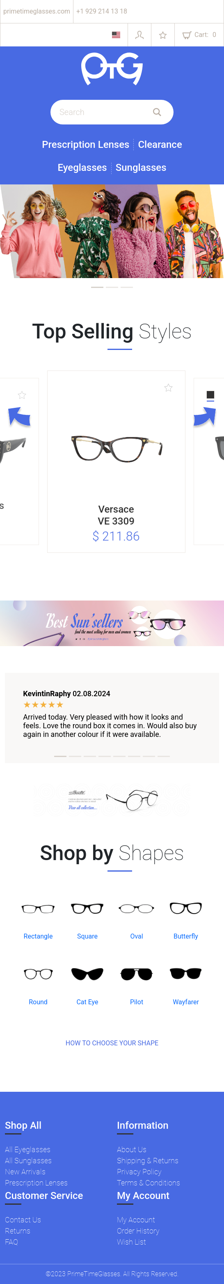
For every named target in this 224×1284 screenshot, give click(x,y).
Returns (17, 1230)
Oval (136, 936)
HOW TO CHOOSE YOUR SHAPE (112, 1043)
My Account (136, 1219)
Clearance (160, 144)
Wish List (131, 1242)
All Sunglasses (28, 1160)
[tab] (97, 287)
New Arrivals (25, 1171)
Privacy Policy (139, 1171)
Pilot (136, 1002)
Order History (138, 1230)
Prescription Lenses (85, 144)
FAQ (11, 1242)
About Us (131, 1149)
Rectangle (38, 936)
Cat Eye (87, 1002)
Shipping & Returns (147, 1160)
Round (38, 1002)
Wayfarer (186, 1002)
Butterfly (186, 936)
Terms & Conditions (148, 1182)
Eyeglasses (82, 168)
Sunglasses (141, 168)
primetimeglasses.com (36, 11)
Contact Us (23, 1219)
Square (87, 936)
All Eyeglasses (27, 1149)
